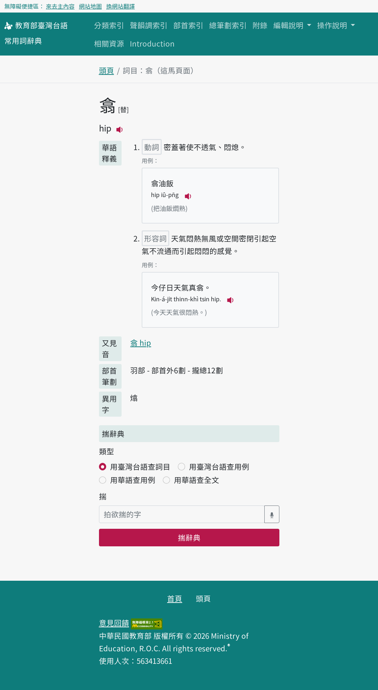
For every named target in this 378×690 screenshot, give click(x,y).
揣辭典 (189, 537)
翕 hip (140, 342)
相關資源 (109, 43)
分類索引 (109, 25)
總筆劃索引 (228, 25)
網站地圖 (90, 6)
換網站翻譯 (120, 6)
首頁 (174, 598)
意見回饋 (114, 622)
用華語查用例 (132, 479)
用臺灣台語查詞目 (140, 466)
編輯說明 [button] (289, 25)
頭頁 (106, 70)
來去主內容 (60, 6)
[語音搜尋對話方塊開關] (271, 514)
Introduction (152, 43)
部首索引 (188, 25)
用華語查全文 (196, 479)
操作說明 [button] (333, 25)
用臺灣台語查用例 (219, 466)
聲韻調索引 (148, 25)
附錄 (260, 25)
